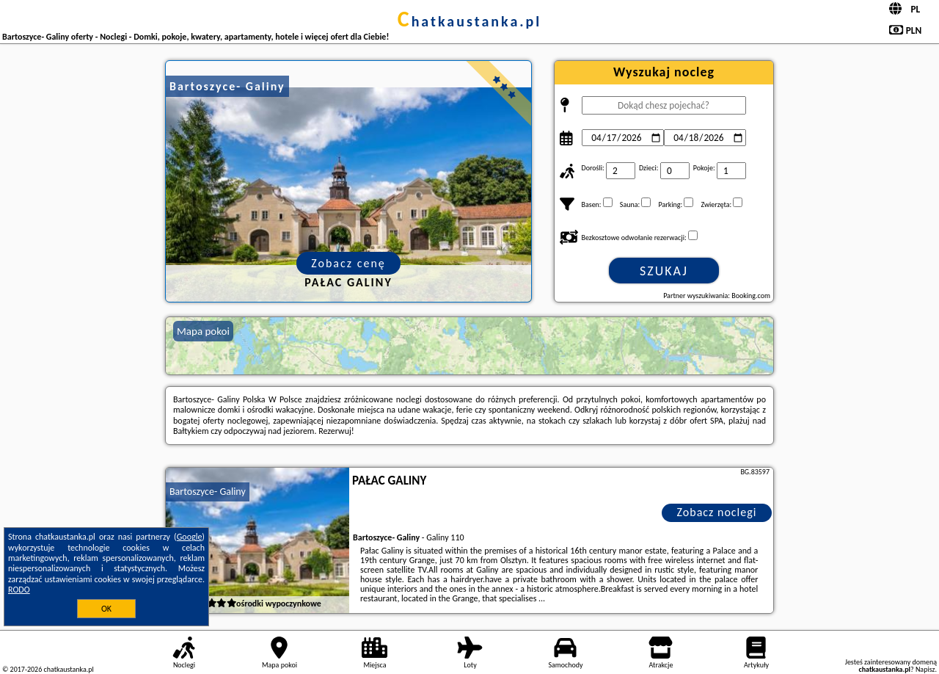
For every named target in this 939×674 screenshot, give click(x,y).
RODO (19, 589)
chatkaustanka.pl (470, 21)
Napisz (925, 669)
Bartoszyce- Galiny (207, 491)
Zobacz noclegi (717, 512)
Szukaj (664, 271)
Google (189, 537)
